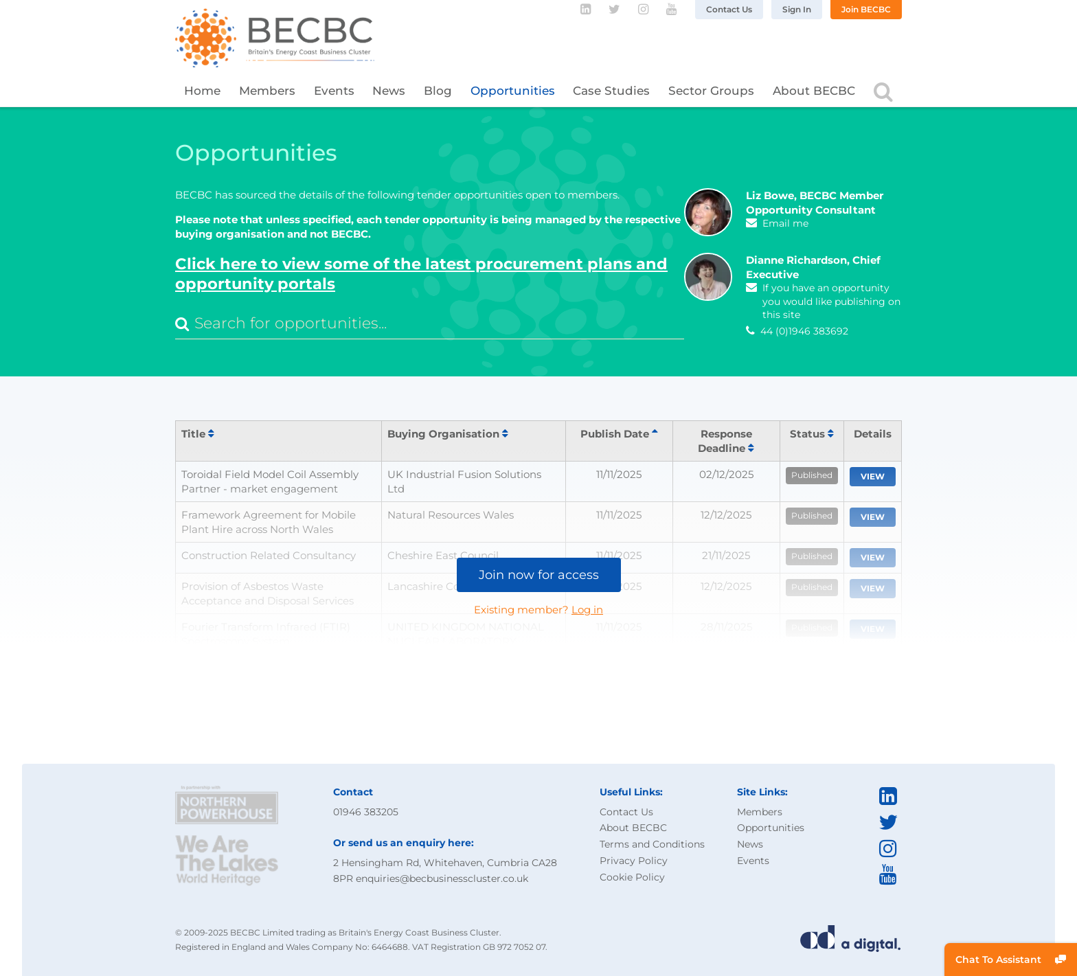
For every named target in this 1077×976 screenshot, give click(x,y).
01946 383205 (365, 812)
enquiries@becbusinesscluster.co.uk (442, 878)
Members (267, 91)
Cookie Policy (632, 877)
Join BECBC (866, 9)
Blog (438, 91)
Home (202, 91)
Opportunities (513, 91)
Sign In (796, 9)
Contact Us (729, 9)
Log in (587, 609)
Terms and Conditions (652, 844)
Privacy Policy (634, 860)
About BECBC (814, 91)
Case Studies (611, 91)
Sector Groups (711, 91)
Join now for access (539, 574)
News (388, 91)
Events (334, 91)
